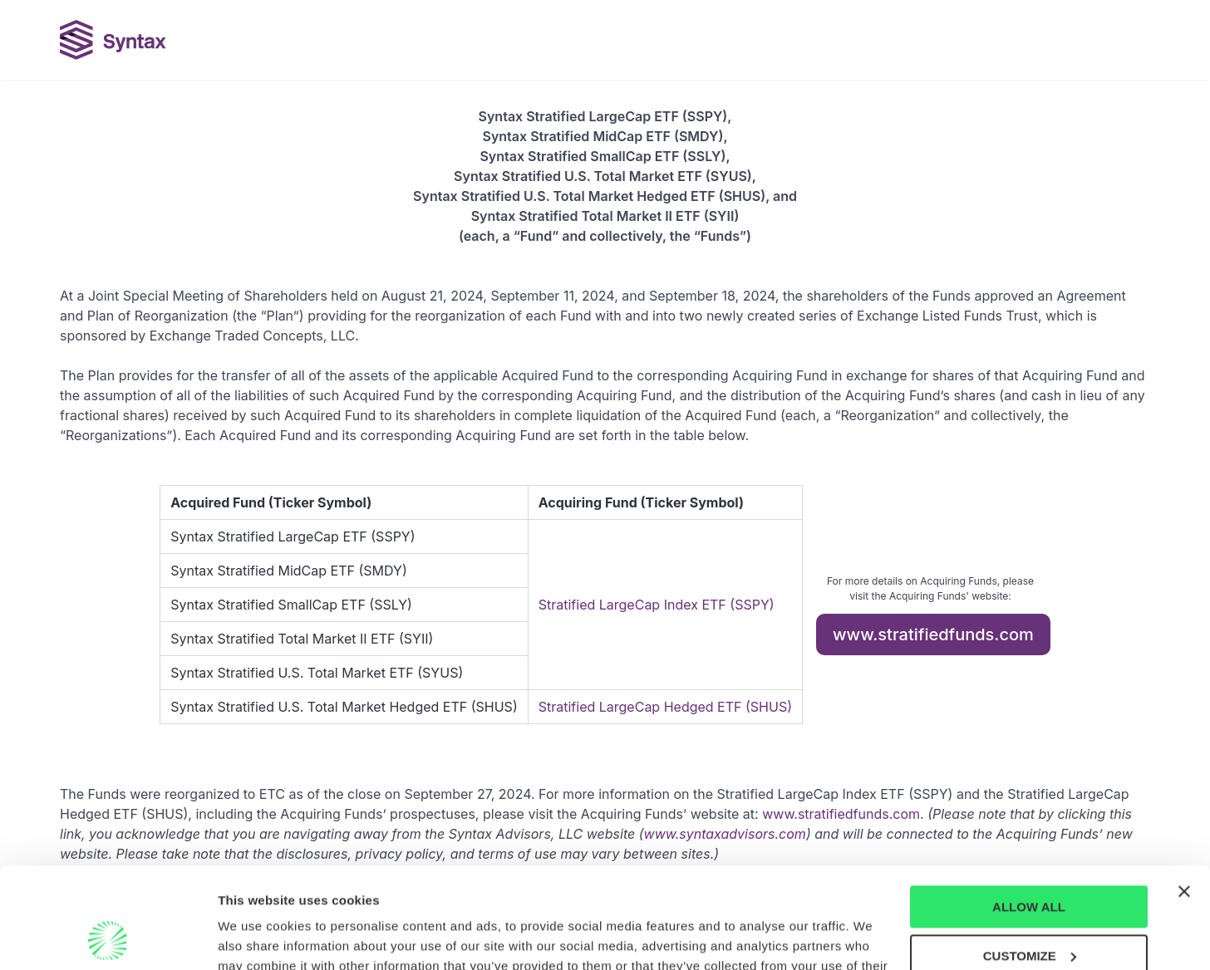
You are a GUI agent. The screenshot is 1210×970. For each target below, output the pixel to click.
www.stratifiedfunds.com (933, 634)
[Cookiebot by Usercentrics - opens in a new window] (107, 937)
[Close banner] (1184, 797)
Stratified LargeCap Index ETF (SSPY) (657, 604)
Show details (256, 937)
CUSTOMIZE (1029, 861)
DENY (1028, 910)
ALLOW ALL (1028, 813)
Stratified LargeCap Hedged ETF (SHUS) (665, 706)
